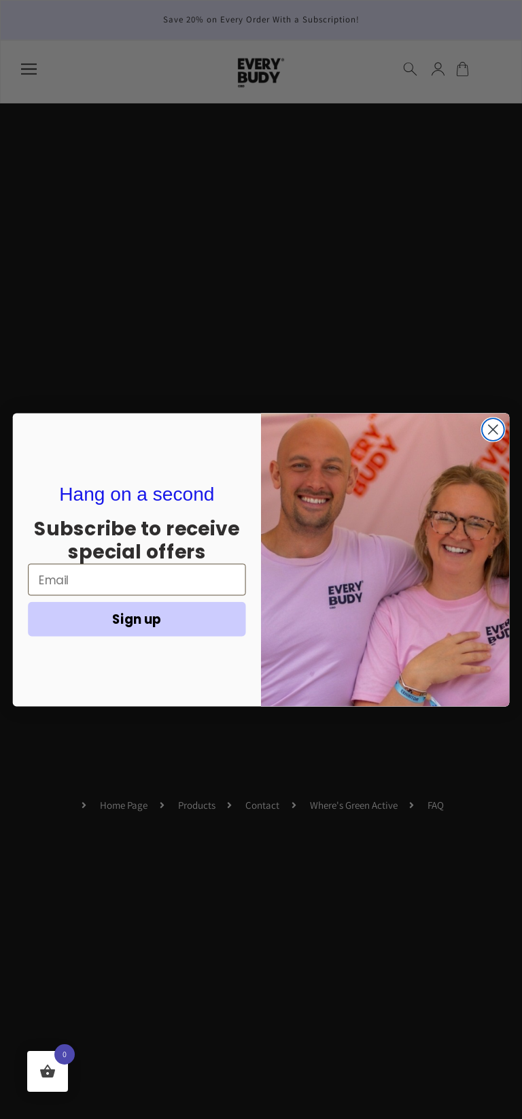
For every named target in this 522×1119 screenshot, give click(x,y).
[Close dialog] (493, 429)
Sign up (136, 618)
